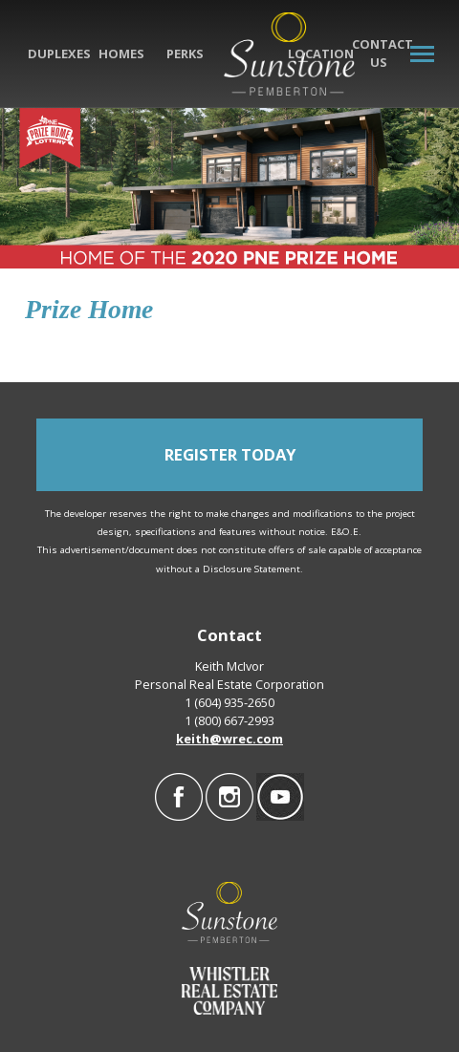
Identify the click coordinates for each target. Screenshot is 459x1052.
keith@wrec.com (229, 738)
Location (321, 53)
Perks (185, 53)
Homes (121, 53)
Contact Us (382, 53)
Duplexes (59, 53)
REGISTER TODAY (229, 454)
